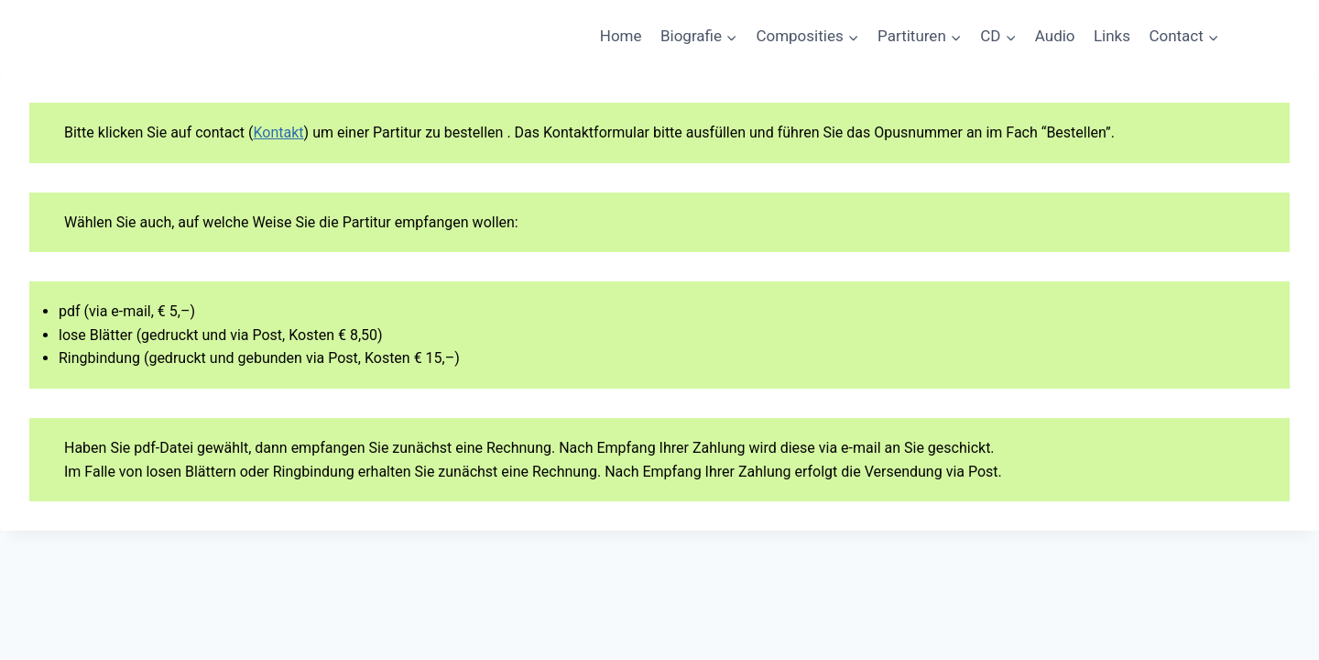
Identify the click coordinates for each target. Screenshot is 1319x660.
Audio (1055, 36)
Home (621, 36)
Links (1112, 36)
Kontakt (279, 132)
